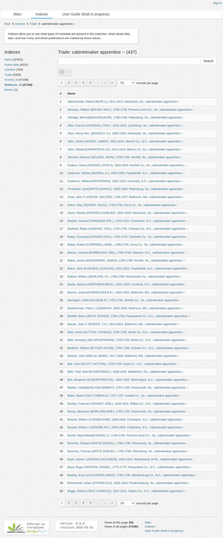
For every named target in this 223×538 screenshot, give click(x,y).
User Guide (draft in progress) (85, 14)
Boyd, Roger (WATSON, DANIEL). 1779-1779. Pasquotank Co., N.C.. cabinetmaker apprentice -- (129, 467)
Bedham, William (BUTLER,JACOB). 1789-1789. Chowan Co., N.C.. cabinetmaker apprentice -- (128, 348)
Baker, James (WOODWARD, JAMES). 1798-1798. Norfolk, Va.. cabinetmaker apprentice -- (126, 260)
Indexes (41, 14)
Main (17, 14)
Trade (33, 23)
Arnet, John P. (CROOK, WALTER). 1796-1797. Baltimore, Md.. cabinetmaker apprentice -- (125, 197)
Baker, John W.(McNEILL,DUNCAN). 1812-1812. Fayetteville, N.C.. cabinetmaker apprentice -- (128, 268)
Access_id (11, 79)
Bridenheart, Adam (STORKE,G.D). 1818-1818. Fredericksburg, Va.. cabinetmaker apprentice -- (128, 483)
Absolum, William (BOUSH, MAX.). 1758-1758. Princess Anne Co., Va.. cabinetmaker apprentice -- (130, 109)
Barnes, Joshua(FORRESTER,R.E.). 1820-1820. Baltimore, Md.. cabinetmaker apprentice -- (126, 292)
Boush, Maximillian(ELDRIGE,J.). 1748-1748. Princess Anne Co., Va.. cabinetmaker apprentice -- (129, 435)
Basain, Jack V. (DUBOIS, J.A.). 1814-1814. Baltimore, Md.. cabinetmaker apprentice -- (123, 324)
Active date (11, 64)
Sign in (217, 3)
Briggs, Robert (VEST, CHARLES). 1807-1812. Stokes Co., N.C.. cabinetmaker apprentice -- (126, 491)
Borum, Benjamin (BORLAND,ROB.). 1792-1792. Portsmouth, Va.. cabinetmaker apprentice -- (127, 411)
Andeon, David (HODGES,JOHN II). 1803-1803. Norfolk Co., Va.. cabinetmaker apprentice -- (126, 165)
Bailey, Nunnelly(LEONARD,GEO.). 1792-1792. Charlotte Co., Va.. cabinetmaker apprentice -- (127, 236)
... (98, 82)
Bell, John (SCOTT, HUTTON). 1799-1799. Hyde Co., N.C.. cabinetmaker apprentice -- (123, 364)
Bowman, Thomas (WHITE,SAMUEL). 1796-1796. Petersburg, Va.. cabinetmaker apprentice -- (128, 451)
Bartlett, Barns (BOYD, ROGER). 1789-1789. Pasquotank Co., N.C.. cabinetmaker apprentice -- (128, 316)
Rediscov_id (13, 84)
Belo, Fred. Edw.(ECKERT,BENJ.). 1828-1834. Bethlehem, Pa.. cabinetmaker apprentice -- (125, 371)
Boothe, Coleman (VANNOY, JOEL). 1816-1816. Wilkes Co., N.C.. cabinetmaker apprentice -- (127, 403)
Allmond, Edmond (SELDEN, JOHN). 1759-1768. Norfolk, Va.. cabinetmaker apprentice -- (124, 157)
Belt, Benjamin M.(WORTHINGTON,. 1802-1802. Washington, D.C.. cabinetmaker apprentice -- (128, 379)
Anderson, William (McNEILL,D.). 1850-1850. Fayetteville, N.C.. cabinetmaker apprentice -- (125, 173)
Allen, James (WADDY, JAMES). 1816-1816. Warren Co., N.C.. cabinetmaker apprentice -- (125, 141)
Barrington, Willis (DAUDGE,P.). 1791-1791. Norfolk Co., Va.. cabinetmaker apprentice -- (124, 300)
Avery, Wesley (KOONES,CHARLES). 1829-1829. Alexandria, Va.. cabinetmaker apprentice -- (127, 212)
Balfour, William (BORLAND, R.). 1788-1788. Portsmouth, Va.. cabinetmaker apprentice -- (124, 276)
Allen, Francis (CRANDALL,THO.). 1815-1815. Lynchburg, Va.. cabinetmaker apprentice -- (125, 125)
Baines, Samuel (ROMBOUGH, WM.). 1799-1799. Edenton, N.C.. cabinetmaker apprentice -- (127, 252)
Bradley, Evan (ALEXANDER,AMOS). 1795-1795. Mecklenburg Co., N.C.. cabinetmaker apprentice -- (132, 475)
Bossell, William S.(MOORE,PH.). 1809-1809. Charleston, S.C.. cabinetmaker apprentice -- (125, 427)
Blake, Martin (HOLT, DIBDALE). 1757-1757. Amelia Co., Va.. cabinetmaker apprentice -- (124, 395)
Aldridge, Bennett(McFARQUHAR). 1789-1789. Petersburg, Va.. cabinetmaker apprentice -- (126, 117)
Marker (8, 89)
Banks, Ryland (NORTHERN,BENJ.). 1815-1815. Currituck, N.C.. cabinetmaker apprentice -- (126, 284)
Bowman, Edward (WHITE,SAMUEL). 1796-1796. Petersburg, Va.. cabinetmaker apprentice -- (127, 443)
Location (9, 69)
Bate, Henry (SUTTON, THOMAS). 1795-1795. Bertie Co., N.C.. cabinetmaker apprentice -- (126, 332)
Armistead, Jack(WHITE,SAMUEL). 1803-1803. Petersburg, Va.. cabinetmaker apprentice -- (126, 189)
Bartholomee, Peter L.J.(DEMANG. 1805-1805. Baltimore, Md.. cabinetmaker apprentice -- (125, 308)
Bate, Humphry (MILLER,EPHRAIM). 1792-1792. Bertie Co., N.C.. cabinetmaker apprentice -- (127, 340)
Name (8, 59)
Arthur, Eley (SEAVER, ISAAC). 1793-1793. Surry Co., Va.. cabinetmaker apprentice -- (122, 205)
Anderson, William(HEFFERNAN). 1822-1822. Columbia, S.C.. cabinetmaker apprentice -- (125, 181)
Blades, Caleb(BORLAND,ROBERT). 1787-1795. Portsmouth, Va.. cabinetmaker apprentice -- (127, 387)
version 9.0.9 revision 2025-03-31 (76, 526)
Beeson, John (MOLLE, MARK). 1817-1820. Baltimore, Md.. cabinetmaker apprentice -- (123, 355)
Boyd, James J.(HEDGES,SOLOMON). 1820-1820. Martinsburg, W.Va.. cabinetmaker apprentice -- (131, 459)
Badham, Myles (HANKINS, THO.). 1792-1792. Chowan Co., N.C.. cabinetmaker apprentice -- (127, 228)
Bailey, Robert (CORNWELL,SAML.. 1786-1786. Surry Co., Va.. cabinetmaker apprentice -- (125, 244)
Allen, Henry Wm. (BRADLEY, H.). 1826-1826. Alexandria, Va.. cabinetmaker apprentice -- (125, 133)
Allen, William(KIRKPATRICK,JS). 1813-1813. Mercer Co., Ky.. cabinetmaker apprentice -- (125, 149)
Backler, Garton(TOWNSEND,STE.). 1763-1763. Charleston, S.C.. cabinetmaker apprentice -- (127, 221)
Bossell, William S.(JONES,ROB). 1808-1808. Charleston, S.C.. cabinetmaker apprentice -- (125, 419)
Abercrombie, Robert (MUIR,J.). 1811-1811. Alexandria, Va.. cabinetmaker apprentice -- (123, 101)
